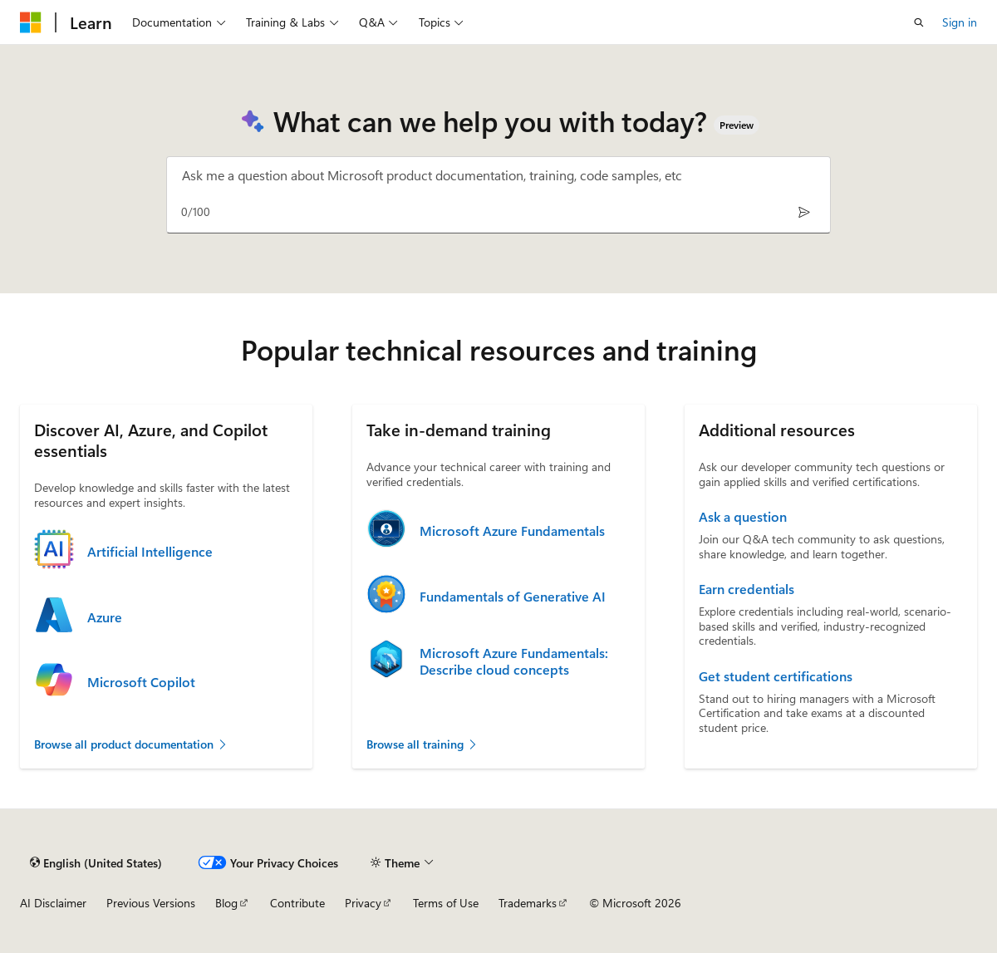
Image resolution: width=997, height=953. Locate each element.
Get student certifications (775, 676)
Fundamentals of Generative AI (513, 596)
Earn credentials (746, 589)
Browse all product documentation (131, 744)
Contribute (297, 903)
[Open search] (919, 22)
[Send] (804, 211)
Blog (226, 903)
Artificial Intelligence (150, 551)
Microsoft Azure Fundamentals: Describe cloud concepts (514, 661)
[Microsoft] (31, 22)
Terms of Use (446, 903)
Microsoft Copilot (141, 682)
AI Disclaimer (53, 903)
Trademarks (527, 903)
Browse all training (422, 744)
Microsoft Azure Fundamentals (512, 531)
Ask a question (743, 516)
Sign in (959, 22)
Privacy (363, 903)
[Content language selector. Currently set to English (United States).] (96, 862)
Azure (104, 617)
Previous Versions (150, 903)
